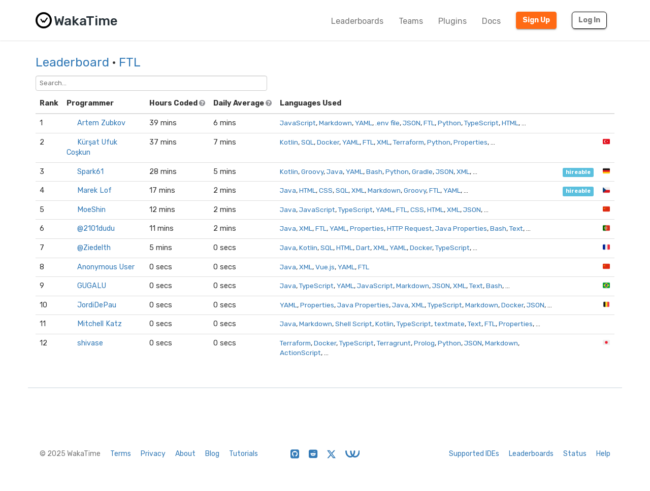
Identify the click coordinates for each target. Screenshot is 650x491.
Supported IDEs (474, 453)
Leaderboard (72, 62)
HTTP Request (409, 228)
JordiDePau (96, 305)
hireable (578, 172)
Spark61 (90, 171)
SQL (307, 142)
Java (335, 171)
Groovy (312, 171)
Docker (328, 142)
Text (516, 228)
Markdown (335, 123)
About (185, 453)
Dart (363, 247)
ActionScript (300, 352)
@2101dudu (96, 228)
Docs (491, 21)
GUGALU (91, 286)
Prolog (424, 343)
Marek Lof (94, 190)
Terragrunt (394, 343)
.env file (387, 123)
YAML (363, 123)
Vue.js (325, 267)
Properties (470, 142)
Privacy (153, 453)
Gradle (422, 171)
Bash (374, 171)
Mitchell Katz (99, 324)
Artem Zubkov (101, 123)
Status (575, 453)
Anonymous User (106, 267)
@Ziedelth (94, 247)
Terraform (408, 142)
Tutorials (243, 453)
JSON (411, 123)
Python (449, 123)
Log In (589, 20)
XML (383, 142)
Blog (212, 453)
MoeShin (91, 209)
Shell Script (353, 324)
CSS (326, 190)
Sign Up (536, 20)
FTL (130, 62)
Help (603, 453)
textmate (449, 324)
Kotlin (289, 142)
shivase (90, 343)
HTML (510, 123)
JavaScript (298, 123)
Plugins (452, 21)
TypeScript (481, 123)
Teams (411, 21)
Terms (120, 453)
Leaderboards (357, 21)
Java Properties (461, 228)
